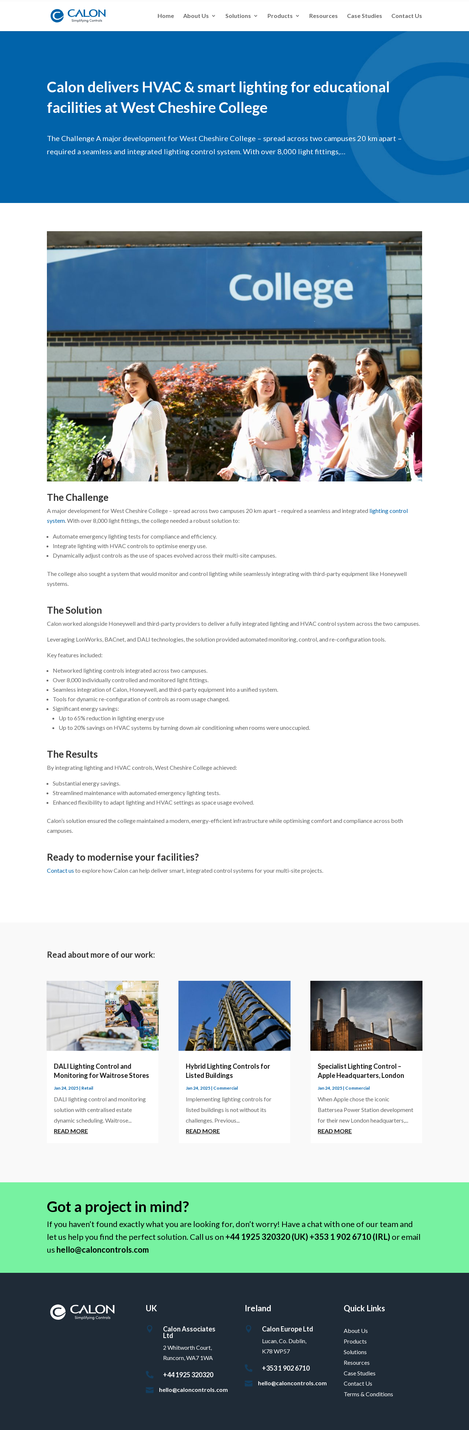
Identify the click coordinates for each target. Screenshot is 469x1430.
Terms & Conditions (368, 1393)
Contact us (60, 870)
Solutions (238, 16)
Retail (87, 1088)
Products (280, 16)
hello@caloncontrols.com (193, 1389)
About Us (196, 16)
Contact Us (406, 16)
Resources (323, 16)
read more (71, 1130)
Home (166, 16)
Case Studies (364, 16)
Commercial (225, 1088)
